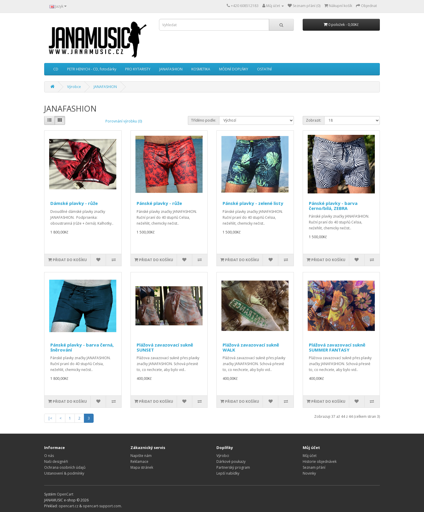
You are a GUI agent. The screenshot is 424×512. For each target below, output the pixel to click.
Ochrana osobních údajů (64, 467)
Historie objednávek (320, 461)
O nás (49, 455)
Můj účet (310, 455)
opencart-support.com (102, 505)
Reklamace (139, 461)
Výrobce (74, 86)
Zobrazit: (313, 120)
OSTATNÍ (264, 69)
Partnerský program (233, 467)
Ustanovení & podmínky (64, 473)
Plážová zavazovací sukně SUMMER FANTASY (337, 347)
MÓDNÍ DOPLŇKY (233, 69)
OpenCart (65, 494)
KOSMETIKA (200, 69)
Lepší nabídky (227, 473)
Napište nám (141, 455)
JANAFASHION (171, 69)
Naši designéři (56, 461)
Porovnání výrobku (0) (123, 121)
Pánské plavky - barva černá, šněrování (82, 347)
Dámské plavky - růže (74, 203)
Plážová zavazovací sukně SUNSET (165, 347)
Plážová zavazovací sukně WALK (251, 347)
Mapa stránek (141, 467)
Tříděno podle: (203, 120)
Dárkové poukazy (231, 461)
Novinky (309, 473)
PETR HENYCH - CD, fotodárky (91, 69)
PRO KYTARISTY (137, 69)
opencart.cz (68, 505)
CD (55, 69)
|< (50, 418)
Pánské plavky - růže (159, 203)
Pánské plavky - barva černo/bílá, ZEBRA (333, 205)
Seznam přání (314, 467)
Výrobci (222, 455)
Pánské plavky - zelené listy (253, 203)
